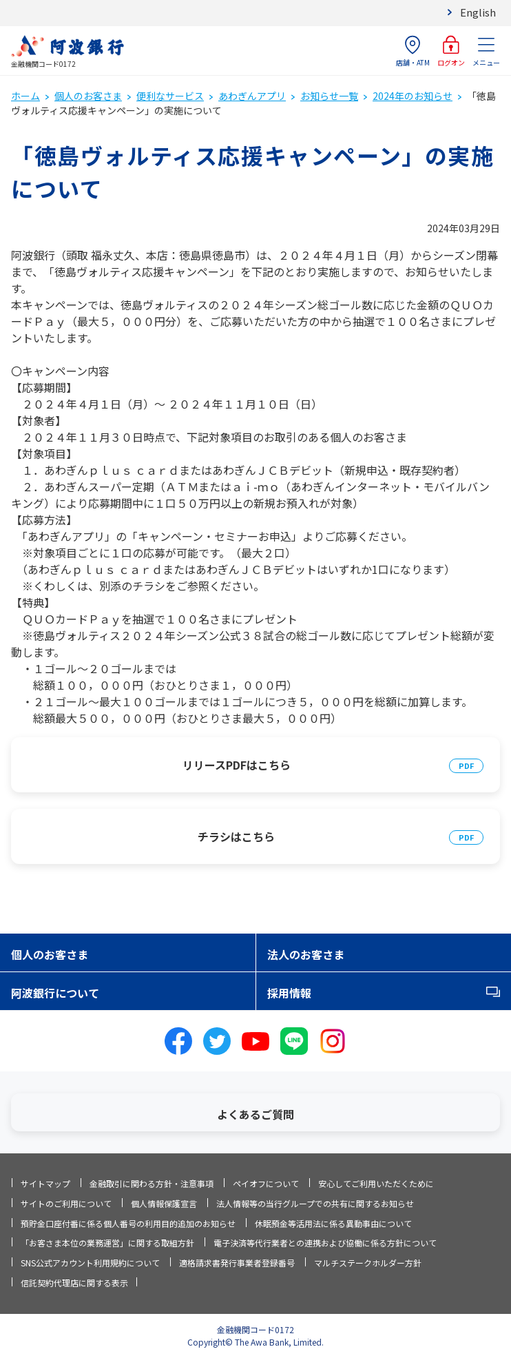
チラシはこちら (236, 836)
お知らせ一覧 (329, 96)
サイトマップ (45, 1183)
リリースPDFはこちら (236, 765)
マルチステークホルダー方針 (367, 1262)
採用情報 (289, 993)
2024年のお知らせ (412, 96)
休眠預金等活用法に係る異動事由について (333, 1223)
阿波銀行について (55, 993)
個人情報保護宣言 (164, 1203)
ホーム (25, 96)
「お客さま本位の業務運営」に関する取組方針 (107, 1242)
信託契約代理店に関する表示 (74, 1282)
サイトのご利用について (66, 1203)
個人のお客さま (88, 96)
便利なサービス (170, 96)
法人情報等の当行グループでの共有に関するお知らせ (315, 1203)
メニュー (486, 51)
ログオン (451, 51)
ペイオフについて (266, 1183)
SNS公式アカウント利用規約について (90, 1262)
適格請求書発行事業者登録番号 (237, 1262)
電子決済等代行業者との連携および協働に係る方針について (325, 1242)
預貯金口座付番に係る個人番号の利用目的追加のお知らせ (128, 1223)
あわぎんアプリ (252, 96)
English (478, 12)
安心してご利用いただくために (376, 1183)
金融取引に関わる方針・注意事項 (151, 1183)
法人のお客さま (305, 954)
